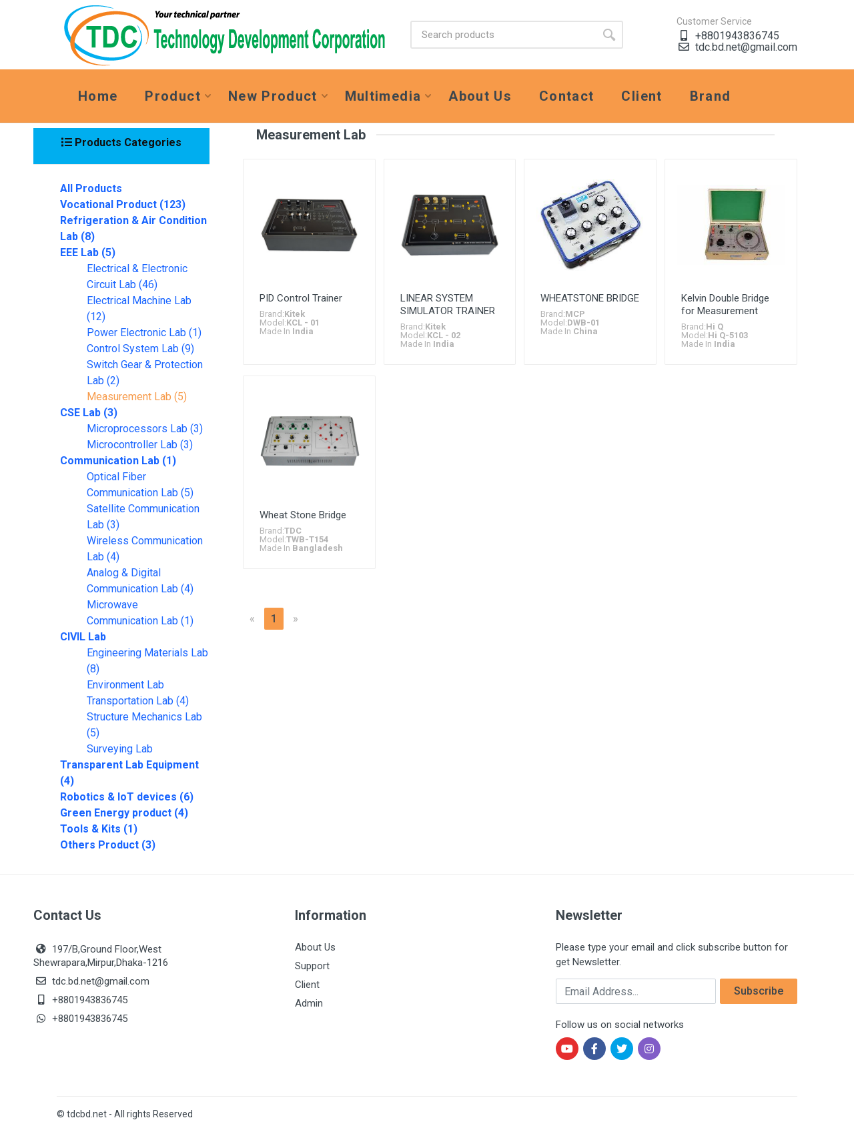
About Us (315, 947)
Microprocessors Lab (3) (145, 428)
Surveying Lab (120, 748)
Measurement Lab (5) (137, 396)
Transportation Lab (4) (138, 700)
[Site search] (502, 35)
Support (312, 966)
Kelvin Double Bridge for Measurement (725, 304)
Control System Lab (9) (140, 348)
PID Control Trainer (301, 298)
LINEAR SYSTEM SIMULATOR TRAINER (447, 304)
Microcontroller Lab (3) (140, 444)
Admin (309, 1003)
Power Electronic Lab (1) (144, 332)
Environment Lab (125, 684)
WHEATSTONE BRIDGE (589, 298)
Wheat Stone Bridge (303, 515)
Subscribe (758, 991)
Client (307, 985)
